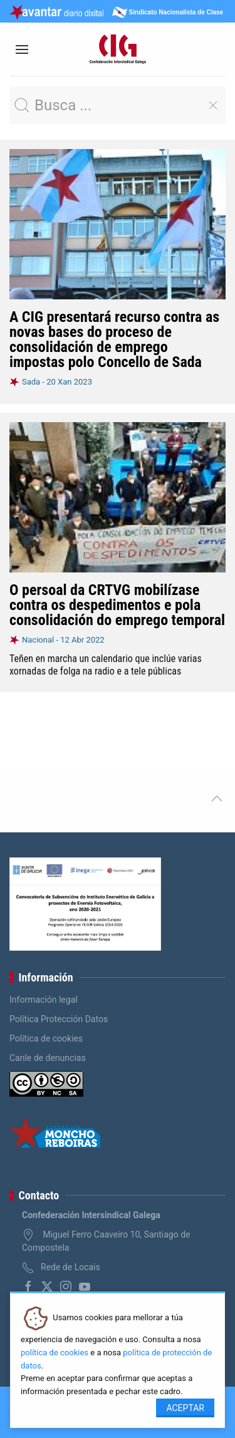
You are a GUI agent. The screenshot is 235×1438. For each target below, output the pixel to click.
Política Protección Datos (58, 1019)
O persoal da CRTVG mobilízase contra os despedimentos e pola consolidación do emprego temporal (117, 605)
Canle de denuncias (47, 1058)
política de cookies (54, 1352)
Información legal (43, 1000)
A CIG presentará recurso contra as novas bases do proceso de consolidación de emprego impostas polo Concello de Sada (114, 339)
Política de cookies (46, 1038)
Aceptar (185, 1408)
